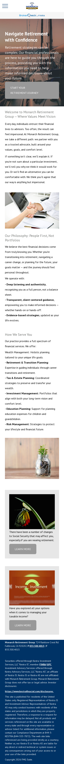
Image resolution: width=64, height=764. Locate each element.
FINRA (42, 664)
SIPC (49, 664)
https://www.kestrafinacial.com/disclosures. (29, 691)
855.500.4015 (37, 646)
